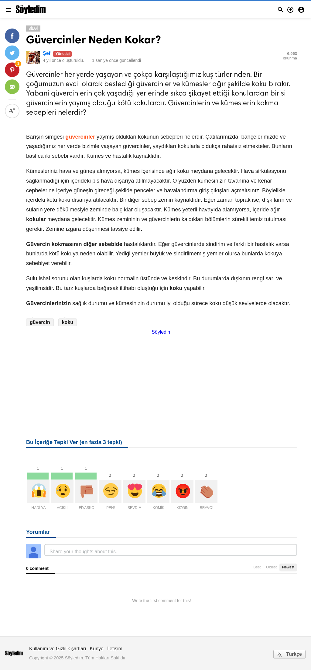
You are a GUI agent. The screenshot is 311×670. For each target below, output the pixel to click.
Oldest (271, 567)
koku (67, 322)
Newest (288, 567)
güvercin (40, 322)
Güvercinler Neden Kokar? (93, 39)
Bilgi (33, 28)
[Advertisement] (161, 377)
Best (257, 567)
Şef (46, 53)
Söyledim (162, 332)
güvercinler (80, 137)
